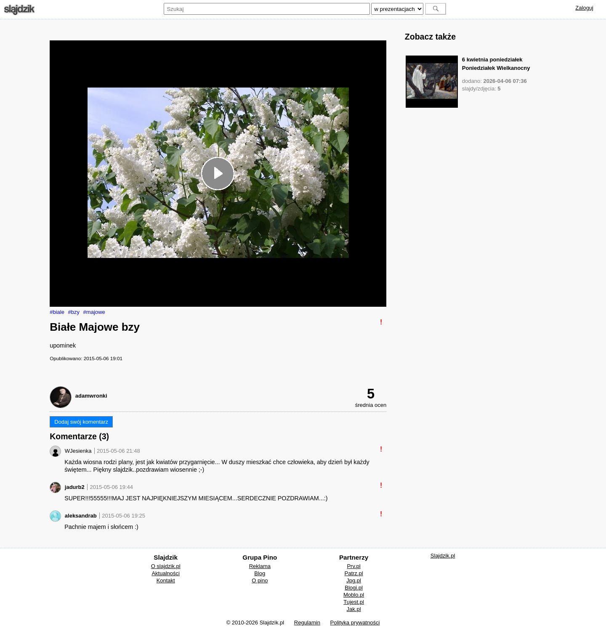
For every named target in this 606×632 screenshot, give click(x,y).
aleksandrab (81, 516)
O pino (260, 580)
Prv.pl (353, 566)
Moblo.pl (353, 595)
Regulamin (307, 622)
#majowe (94, 312)
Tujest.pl (353, 602)
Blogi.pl (354, 587)
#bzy (74, 312)
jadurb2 (75, 487)
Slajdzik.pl (443, 555)
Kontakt (166, 580)
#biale (57, 312)
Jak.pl (354, 609)
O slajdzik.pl (166, 566)
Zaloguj (584, 8)
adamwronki (91, 396)
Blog (259, 573)
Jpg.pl (353, 580)
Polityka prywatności (355, 622)
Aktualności (165, 573)
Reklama (260, 566)
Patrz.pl (354, 573)
